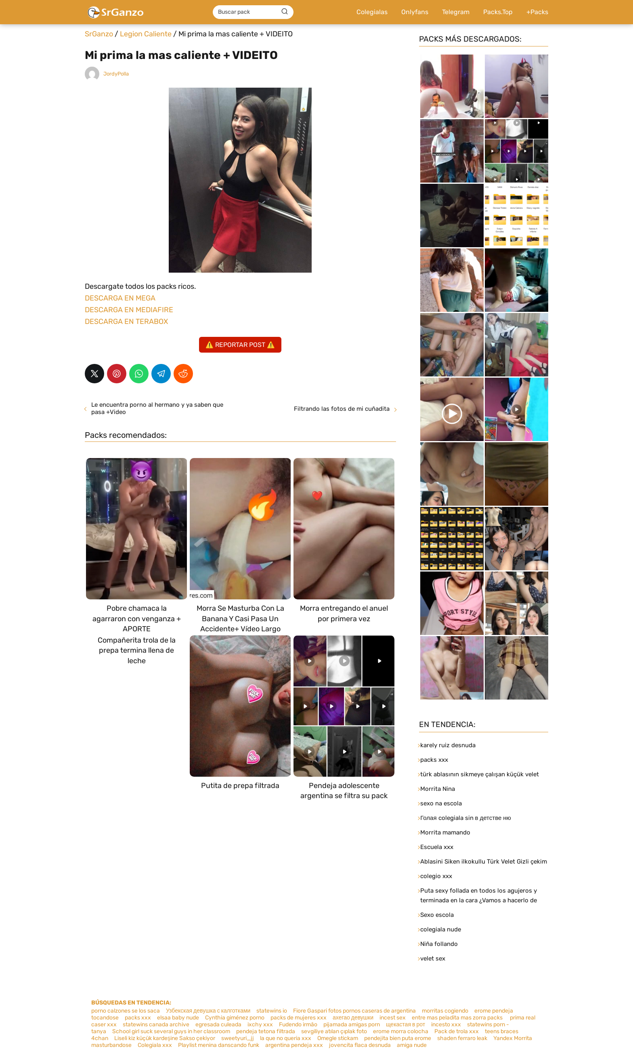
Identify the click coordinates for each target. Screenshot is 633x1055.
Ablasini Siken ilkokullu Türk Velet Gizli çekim (483, 861)
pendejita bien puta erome (397, 1038)
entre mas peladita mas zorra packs (457, 1017)
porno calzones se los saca (125, 1010)
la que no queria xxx (285, 1038)
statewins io (271, 1010)
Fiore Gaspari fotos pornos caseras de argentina (354, 1010)
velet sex (432, 958)
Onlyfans (414, 12)
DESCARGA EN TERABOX (126, 321)
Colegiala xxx (155, 1045)
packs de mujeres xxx (298, 1017)
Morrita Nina (437, 788)
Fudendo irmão (298, 1024)
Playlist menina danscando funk (218, 1045)
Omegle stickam (337, 1038)
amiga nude (412, 1045)
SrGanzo (99, 33)
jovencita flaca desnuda (360, 1045)
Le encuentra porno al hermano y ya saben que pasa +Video (157, 408)
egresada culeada (218, 1024)
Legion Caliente (146, 33)
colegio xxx (436, 876)
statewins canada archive (156, 1024)
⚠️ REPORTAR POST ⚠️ (240, 345)
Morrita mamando (445, 832)
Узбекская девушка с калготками (208, 1010)
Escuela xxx (436, 847)
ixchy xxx (260, 1024)
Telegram (456, 12)
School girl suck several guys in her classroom (171, 1031)
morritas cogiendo (445, 1010)
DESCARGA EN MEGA (120, 298)
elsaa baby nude (178, 1017)
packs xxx (434, 759)
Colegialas (372, 12)
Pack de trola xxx (456, 1031)
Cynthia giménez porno (234, 1017)
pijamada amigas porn (351, 1024)
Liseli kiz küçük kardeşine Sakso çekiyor (164, 1038)
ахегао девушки (353, 1017)
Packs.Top (498, 12)
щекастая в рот (405, 1024)
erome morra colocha (400, 1031)
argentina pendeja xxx (294, 1045)
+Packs (537, 12)
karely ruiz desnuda (448, 745)
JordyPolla (116, 74)
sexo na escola (441, 803)
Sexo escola (437, 914)
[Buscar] (284, 11)
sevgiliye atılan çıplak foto (334, 1031)
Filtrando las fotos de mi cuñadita (342, 408)
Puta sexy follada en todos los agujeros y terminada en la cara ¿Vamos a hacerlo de (478, 895)
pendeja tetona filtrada (265, 1031)
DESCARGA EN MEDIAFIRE (129, 309)
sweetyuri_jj (237, 1038)
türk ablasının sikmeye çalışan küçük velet (479, 774)
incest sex (392, 1017)
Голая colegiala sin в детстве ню (465, 818)
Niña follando (439, 944)
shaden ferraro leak (462, 1038)
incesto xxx (446, 1024)
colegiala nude (440, 929)
